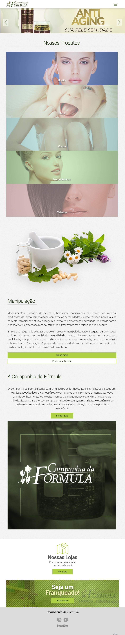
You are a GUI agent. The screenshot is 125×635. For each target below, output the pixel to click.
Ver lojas (62, 571)
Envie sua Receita (62, 361)
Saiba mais (62, 355)
